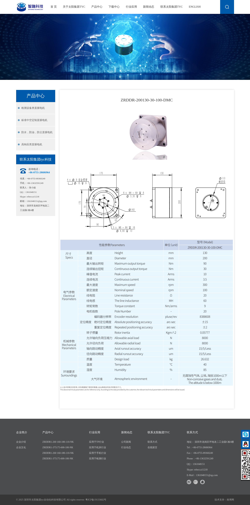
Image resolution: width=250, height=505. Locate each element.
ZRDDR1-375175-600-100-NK (57, 447)
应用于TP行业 (96, 442)
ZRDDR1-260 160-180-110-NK (58, 442)
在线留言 (152, 447)
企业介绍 (21, 442)
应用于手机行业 (97, 453)
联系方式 (152, 442)
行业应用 (131, 6)
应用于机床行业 (97, 447)
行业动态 (126, 447)
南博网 (230, 499)
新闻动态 (148, 6)
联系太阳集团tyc (171, 6)
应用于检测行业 (97, 458)
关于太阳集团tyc (74, 6)
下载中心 (114, 6)
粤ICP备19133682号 (95, 499)
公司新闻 (126, 442)
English (195, 6)
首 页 (54, 6)
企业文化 (21, 447)
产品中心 (96, 6)
